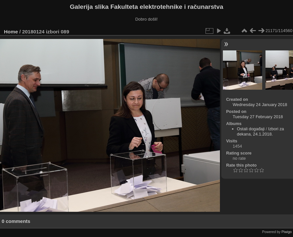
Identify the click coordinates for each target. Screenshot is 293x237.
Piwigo (287, 232)
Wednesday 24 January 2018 (260, 104)
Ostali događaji (251, 128)
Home (11, 31)
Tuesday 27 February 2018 (258, 116)
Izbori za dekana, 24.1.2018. (260, 131)
